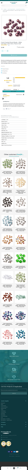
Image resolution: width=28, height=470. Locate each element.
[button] (1, 3)
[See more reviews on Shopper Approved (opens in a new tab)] (9, 109)
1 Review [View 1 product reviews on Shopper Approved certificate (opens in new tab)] (9, 82)
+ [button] (7, 51)
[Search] (14, 5)
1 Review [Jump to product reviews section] (9, 45)
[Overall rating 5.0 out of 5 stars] (4, 45)
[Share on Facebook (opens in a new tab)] (6, 109)
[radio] (19, 77)
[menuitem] (14, 403)
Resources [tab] (3, 424)
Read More (3, 66)
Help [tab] (2, 426)
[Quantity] (5, 51)
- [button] (2, 51)
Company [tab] (3, 422)
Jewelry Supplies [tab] (5, 401)
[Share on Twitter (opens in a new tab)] (8, 109)
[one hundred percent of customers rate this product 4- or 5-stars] (14, 85)
